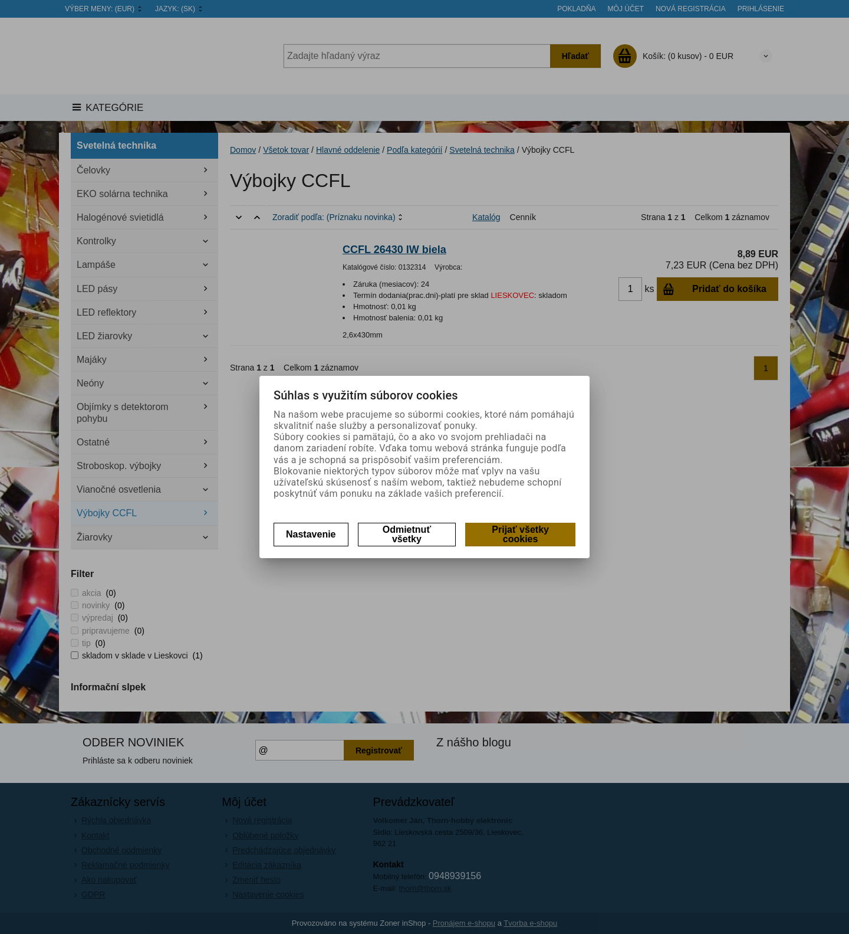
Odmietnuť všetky (407, 534)
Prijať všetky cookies (520, 534)
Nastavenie (311, 534)
